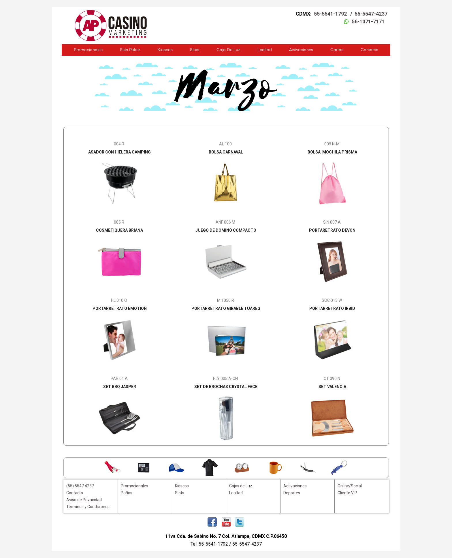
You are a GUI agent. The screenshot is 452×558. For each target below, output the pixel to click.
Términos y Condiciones (88, 506)
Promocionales (88, 50)
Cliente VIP (347, 492)
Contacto (369, 50)
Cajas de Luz (240, 486)
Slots (194, 50)
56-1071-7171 (368, 21)
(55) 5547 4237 (80, 486)
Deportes (291, 492)
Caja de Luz (228, 50)
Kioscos (165, 50)
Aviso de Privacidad (84, 499)
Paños (126, 492)
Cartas (336, 50)
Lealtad (264, 50)
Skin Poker (130, 50)
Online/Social (350, 486)
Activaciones (301, 50)
